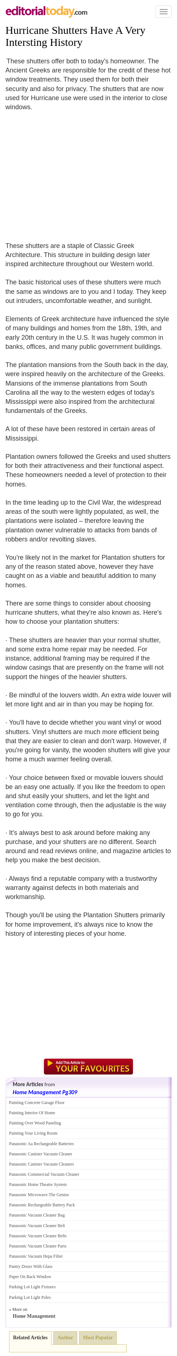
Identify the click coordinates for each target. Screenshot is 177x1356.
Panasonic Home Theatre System (38, 1184)
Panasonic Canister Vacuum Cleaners (41, 1164)
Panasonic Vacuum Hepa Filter (36, 1256)
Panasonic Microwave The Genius (39, 1194)
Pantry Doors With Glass (31, 1266)
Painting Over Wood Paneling (35, 1123)
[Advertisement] (66, 172)
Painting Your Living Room (33, 1133)
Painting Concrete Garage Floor (37, 1102)
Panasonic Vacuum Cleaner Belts (38, 1235)
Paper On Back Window (30, 1276)
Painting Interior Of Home (32, 1112)
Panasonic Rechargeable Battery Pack (42, 1204)
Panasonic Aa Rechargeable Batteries (41, 1143)
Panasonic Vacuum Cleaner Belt (37, 1225)
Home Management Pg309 (45, 1092)
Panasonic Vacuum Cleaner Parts (37, 1246)
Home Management (34, 1316)
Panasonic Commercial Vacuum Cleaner (44, 1174)
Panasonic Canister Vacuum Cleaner (40, 1153)
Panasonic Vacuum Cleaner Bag (37, 1215)
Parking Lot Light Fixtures (32, 1286)
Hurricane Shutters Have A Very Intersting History (75, 36)
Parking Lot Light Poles (30, 1297)
